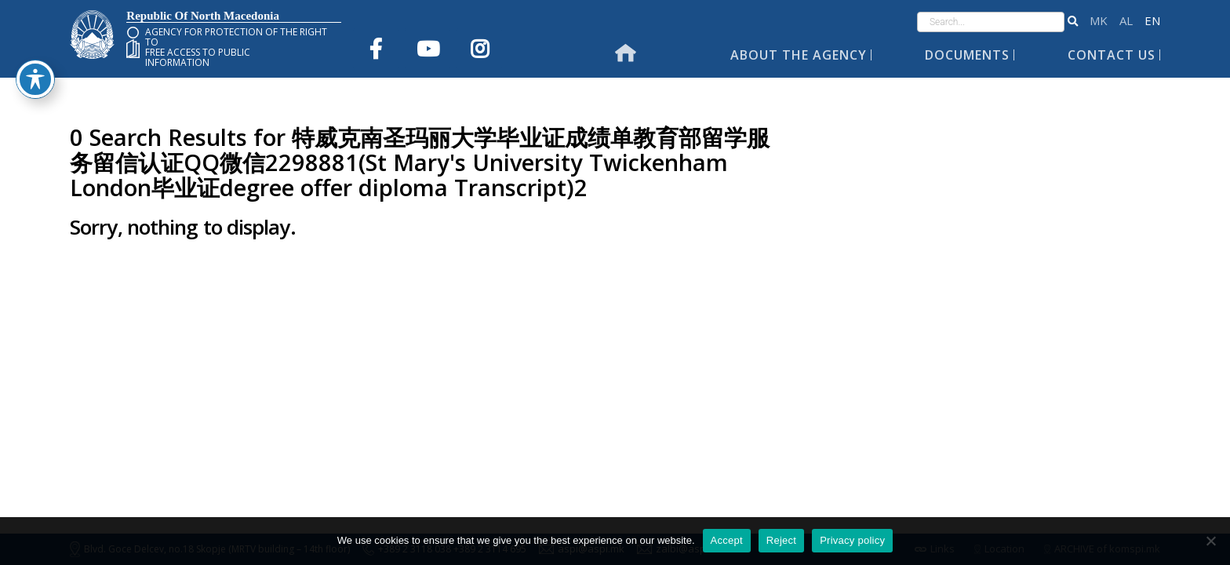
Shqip (1126, 21)
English (1152, 21)
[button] (1073, 22)
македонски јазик (1099, 21)
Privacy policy (852, 540)
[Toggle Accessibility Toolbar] (35, 53)
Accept (727, 540)
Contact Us (1111, 55)
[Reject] (1210, 541)
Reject (781, 540)
